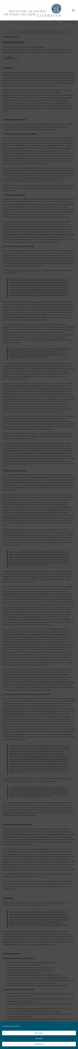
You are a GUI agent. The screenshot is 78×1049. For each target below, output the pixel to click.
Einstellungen (39, 1044)
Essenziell (39, 1038)
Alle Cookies (39, 1033)
